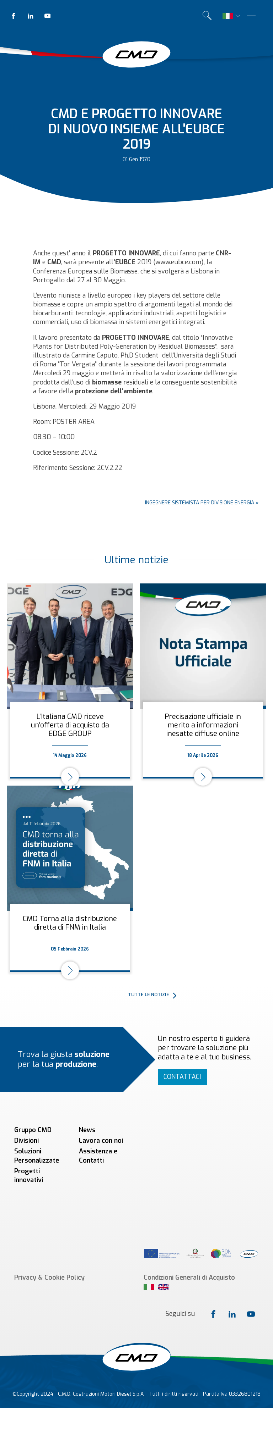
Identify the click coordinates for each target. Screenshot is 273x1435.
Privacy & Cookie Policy (49, 1205)
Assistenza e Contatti (98, 1155)
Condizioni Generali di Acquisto (189, 1205)
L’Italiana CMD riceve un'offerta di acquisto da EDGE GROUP (70, 725)
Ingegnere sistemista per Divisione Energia (199, 502)
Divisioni (26, 1140)
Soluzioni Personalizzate (36, 1155)
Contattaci (182, 1077)
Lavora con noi (101, 1140)
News (87, 1130)
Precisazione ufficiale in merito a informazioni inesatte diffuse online (203, 725)
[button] (197, 995)
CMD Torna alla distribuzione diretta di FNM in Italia (70, 923)
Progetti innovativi (28, 1175)
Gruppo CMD (33, 1130)
